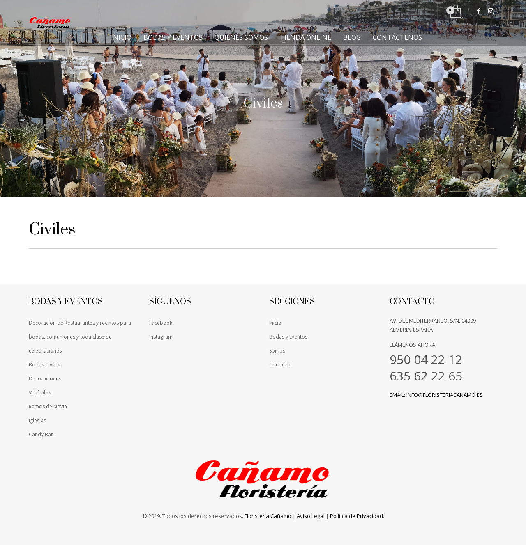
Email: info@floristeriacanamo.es (436, 394)
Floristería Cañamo (268, 516)
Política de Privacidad (356, 516)
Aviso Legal (311, 516)
